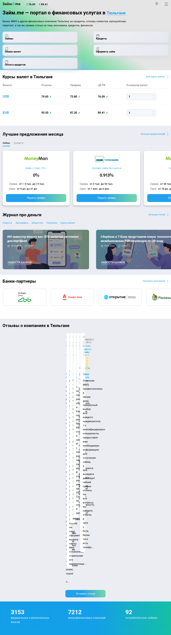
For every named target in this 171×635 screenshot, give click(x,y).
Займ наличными (97, 491)
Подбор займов (12, 556)
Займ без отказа (97, 549)
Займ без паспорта (98, 527)
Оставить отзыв (85, 385)
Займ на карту (95, 513)
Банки (6, 527)
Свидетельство (10, 611)
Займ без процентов (99, 535)
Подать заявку (36, 205)
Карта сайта (10, 475)
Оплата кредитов (13, 549)
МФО (5, 535)
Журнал (7, 484)
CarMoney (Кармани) (50, 345)
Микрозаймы (95, 484)
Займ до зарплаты (98, 542)
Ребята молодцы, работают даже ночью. (29, 351)
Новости (8, 230)
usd (6, 104)
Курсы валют (86, 230)
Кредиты (8, 542)
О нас (6, 471)
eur (6, 120)
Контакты (30, 471)
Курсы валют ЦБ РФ (15, 506)
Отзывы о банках (13, 513)
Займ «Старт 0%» (36, 175)
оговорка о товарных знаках (107, 608)
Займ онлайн (95, 498)
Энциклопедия (11, 491)
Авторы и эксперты (62, 471)
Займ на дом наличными (102, 506)
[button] (167, 334)
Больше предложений (151, 140)
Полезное (65, 230)
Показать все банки (152, 288)
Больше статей (155, 222)
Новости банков (20, 270)
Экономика (27, 230)
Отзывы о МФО (12, 520)
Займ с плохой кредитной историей (108, 520)
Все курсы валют (154, 83)
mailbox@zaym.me (19, 570)
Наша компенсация (100, 471)
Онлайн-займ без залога (106, 175)
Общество (47, 230)
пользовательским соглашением (51, 599)
